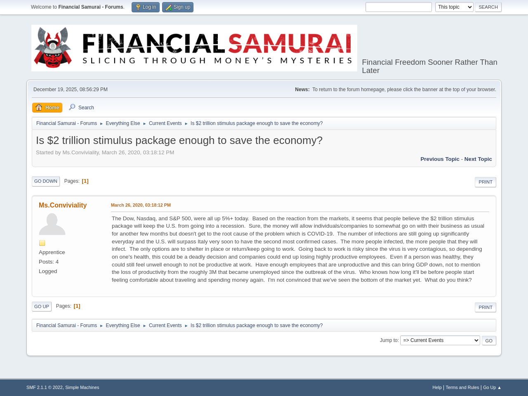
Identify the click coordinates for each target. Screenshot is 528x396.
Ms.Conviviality (63, 205)
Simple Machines (82, 387)
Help (437, 387)
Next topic (478, 159)
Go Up (41, 306)
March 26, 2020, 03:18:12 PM (141, 205)
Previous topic (440, 159)
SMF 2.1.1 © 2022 (44, 387)
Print (485, 181)
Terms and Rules (462, 387)
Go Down (45, 181)
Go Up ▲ (492, 387)
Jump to (389, 340)
